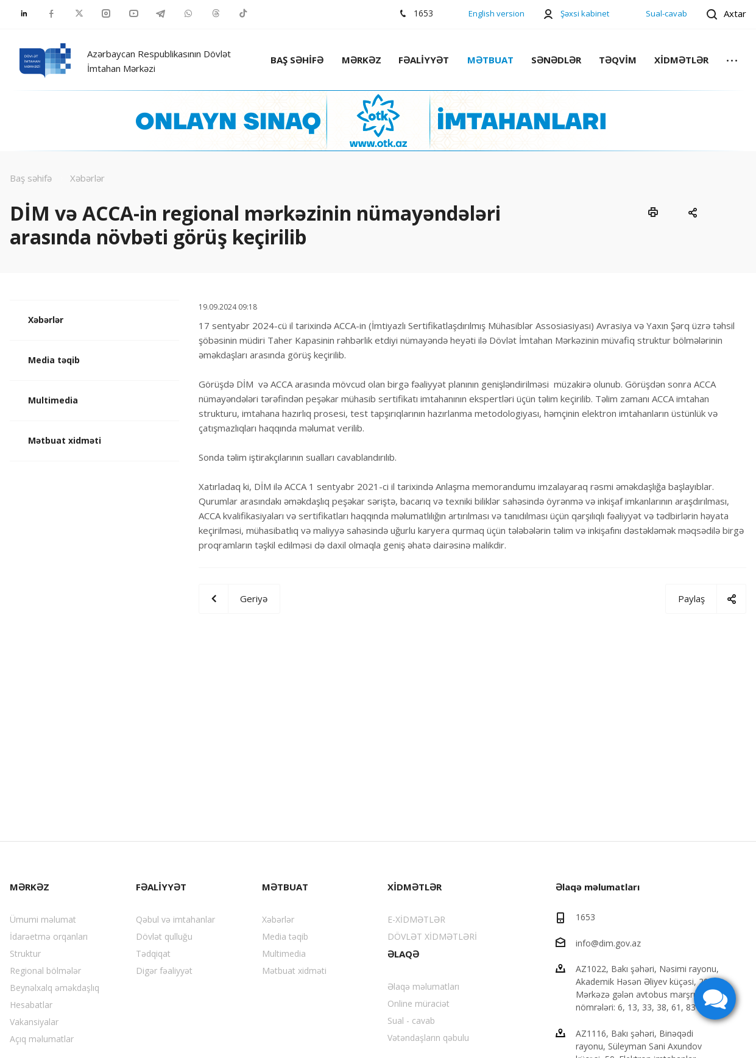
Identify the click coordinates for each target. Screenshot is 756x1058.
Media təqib (54, 360)
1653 (585, 917)
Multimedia (53, 400)
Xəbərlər (45, 319)
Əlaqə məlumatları (423, 986)
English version (496, 13)
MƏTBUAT (490, 60)
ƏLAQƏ (403, 954)
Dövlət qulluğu (164, 936)
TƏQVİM (618, 60)
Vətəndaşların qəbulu (428, 1037)
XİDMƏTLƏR (681, 60)
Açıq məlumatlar (42, 1039)
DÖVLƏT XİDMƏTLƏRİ (432, 936)
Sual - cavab (411, 1020)
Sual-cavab (666, 13)
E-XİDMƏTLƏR (416, 919)
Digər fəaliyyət (164, 970)
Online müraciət (418, 1003)
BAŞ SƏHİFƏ (296, 60)
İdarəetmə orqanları (49, 936)
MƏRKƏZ (361, 60)
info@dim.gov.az (608, 942)
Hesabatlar (31, 1004)
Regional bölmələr (45, 970)
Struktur (25, 953)
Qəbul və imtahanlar (175, 919)
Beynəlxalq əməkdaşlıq (54, 987)
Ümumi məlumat (43, 919)
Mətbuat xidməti (64, 440)
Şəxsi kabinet (584, 13)
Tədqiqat (153, 953)
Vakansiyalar (34, 1022)
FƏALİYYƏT (423, 60)
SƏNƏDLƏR (556, 60)
